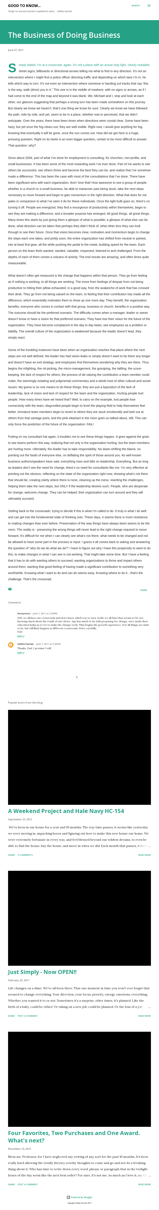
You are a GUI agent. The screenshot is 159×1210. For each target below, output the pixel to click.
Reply (21, 636)
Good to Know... (24, 5)
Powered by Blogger (79, 1197)
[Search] (136, 5)
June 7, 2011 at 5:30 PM (48, 643)
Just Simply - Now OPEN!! (42, 972)
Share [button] (143, 590)
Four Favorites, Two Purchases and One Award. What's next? (74, 1136)
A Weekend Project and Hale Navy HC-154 (66, 811)
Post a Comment (28, 1015)
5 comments (25, 854)
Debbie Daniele (25, 643)
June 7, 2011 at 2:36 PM (45, 613)
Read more (144, 854)
